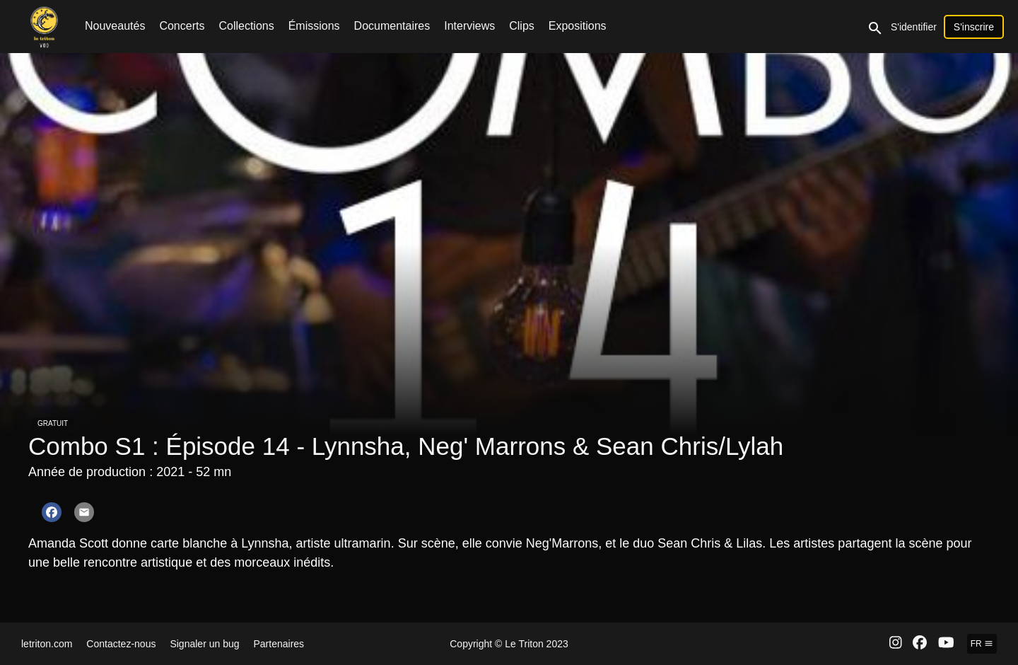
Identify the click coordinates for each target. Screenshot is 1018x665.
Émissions (314, 26)
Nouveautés (115, 26)
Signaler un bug (204, 643)
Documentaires (392, 26)
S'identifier (914, 27)
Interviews (469, 26)
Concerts (181, 26)
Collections (246, 26)
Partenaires (279, 643)
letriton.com (46, 643)
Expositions (578, 26)
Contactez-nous (121, 643)
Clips (521, 26)
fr (982, 644)
